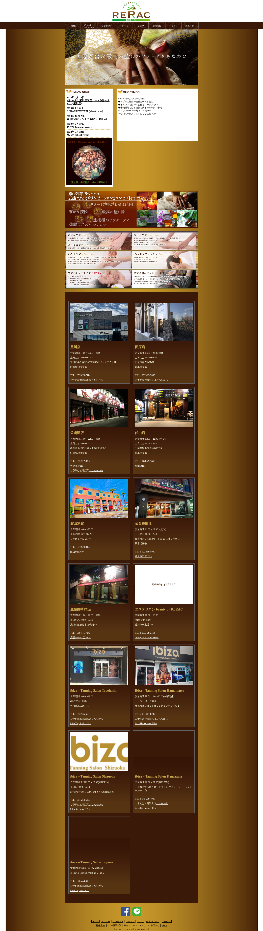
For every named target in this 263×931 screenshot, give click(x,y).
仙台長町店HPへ (143, 556)
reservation (190, 25)
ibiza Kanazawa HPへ (145, 808)
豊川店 (77, 103)
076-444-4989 (83, 881)
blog (141, 25)
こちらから (97, 380)
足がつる (72, 127)
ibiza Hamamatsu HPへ (146, 723)
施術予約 (100, 925)
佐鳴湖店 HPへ (78, 466)
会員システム (152, 921)
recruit (157, 25)
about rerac (96, 111)
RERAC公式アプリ (77, 111)
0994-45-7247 (83, 633)
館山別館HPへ (77, 551)
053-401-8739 (148, 714)
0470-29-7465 (148, 461)
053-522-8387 (83, 461)
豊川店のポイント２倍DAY (82, 119)
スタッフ (130, 921)
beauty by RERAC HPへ (147, 637)
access (173, 25)
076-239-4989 (148, 798)
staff (124, 25)
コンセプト (118, 921)
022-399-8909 (148, 551)
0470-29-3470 (83, 547)
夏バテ (70, 135)
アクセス (166, 921)
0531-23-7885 (148, 375)
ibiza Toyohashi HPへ (80, 723)
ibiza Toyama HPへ (79, 890)
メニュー (105, 921)
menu (89, 25)
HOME (72, 25)
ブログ (140, 921)
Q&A (164, 925)
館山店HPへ (141, 466)
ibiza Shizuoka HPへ (80, 809)
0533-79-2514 (148, 633)
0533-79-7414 (83, 375)
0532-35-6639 (83, 714)
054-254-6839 (83, 800)
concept (107, 25)
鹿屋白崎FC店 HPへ (80, 637)
